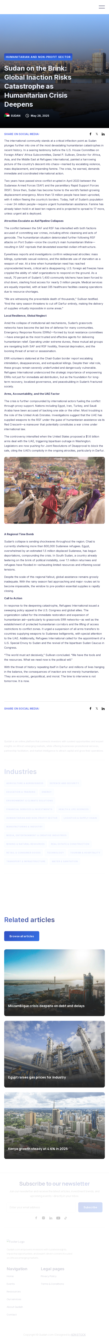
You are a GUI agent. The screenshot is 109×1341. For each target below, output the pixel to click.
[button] (102, 7)
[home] (18, 7)
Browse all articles (22, 937)
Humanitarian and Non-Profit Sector (38, 57)
